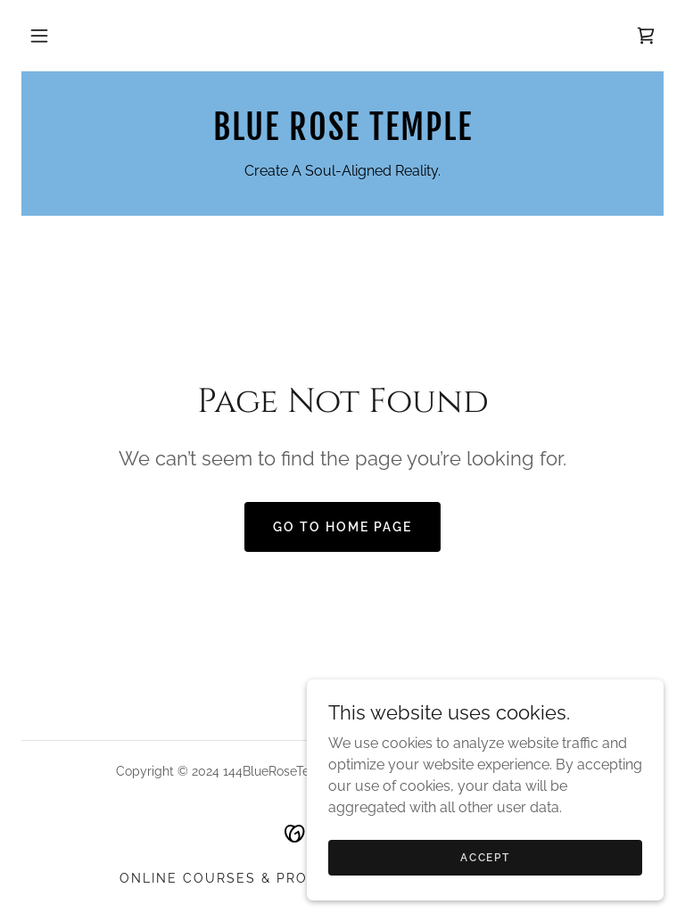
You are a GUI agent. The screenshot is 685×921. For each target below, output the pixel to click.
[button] (39, 35)
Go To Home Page (342, 527)
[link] (646, 35)
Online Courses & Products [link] (240, 878)
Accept (484, 893)
